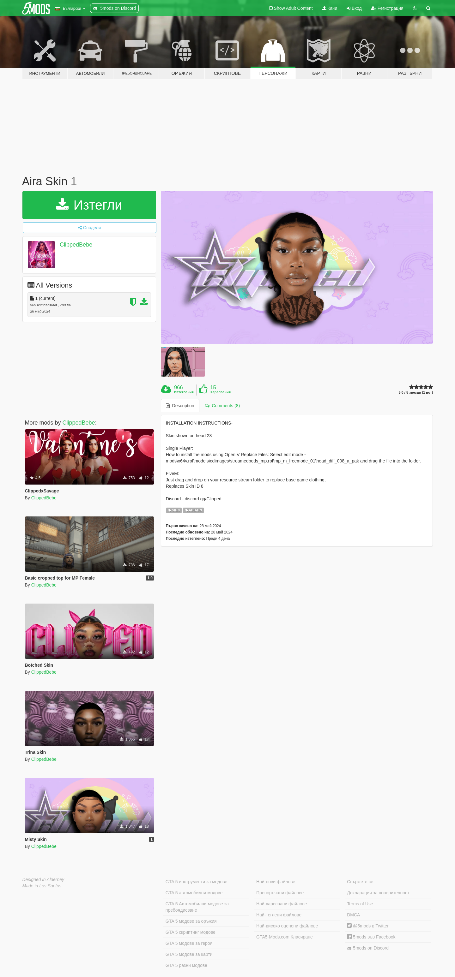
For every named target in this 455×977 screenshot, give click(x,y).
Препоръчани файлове (280, 892)
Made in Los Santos (42, 885)
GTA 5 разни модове (186, 965)
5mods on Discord (368, 948)
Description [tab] (180, 405)
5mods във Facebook (371, 937)
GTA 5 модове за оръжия (191, 921)
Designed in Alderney (43, 879)
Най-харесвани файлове (281, 903)
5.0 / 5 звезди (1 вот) (415, 392)
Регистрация (387, 8)
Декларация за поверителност (378, 892)
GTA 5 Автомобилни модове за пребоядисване (197, 907)
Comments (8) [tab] (222, 405)
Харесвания (220, 392)
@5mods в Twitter (368, 926)
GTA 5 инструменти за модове (196, 881)
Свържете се (360, 881)
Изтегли (89, 205)
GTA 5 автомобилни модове (194, 892)
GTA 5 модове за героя (189, 943)
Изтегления (184, 392)
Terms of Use (360, 903)
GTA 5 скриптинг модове (190, 932)
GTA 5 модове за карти (189, 954)
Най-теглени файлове (278, 914)
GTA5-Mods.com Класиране (284, 936)
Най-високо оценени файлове (287, 925)
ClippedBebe (76, 244)
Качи (329, 8)
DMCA (353, 914)
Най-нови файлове (275, 881)
